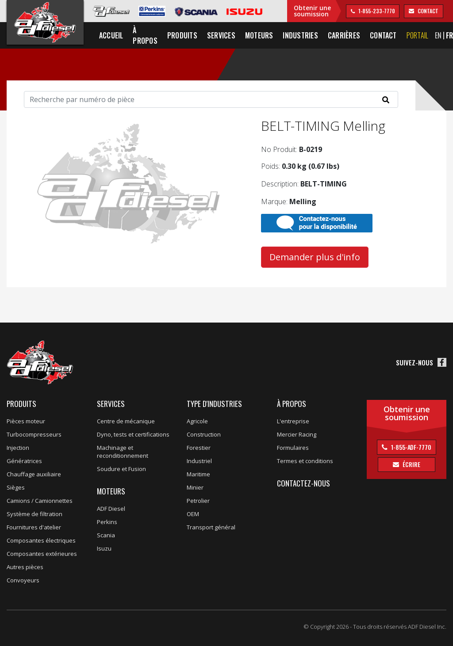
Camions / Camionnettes (40, 501)
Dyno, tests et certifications (133, 434)
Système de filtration (34, 514)
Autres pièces (25, 567)
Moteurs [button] (259, 35)
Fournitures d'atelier (34, 527)
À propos (291, 403)
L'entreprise (293, 421)
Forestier (199, 448)
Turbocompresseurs (34, 434)
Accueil (111, 35)
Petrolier (198, 501)
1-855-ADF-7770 (410, 447)
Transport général (211, 527)
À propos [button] (145, 35)
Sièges (16, 487)
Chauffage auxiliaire (34, 474)
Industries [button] (300, 35)
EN (438, 35)
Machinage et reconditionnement (122, 452)
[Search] (211, 99)
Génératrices (24, 461)
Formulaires (293, 448)
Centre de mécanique (126, 421)
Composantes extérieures (42, 554)
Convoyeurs (23, 580)
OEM (193, 514)
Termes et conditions (305, 461)
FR (449, 35)
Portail (418, 35)
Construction (204, 434)
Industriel (199, 461)
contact (427, 11)
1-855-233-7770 (376, 11)
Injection (18, 448)
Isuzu (104, 548)
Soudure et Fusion (121, 469)
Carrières (344, 35)
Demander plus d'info (314, 257)
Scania (106, 535)
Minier (195, 487)
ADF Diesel (111, 509)
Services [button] (221, 35)
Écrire (410, 464)
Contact (383, 35)
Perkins (107, 522)
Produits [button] (182, 35)
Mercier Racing (296, 434)
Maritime (198, 474)
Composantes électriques (41, 540)
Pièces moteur (26, 421)
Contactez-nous (303, 483)
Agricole (197, 421)
